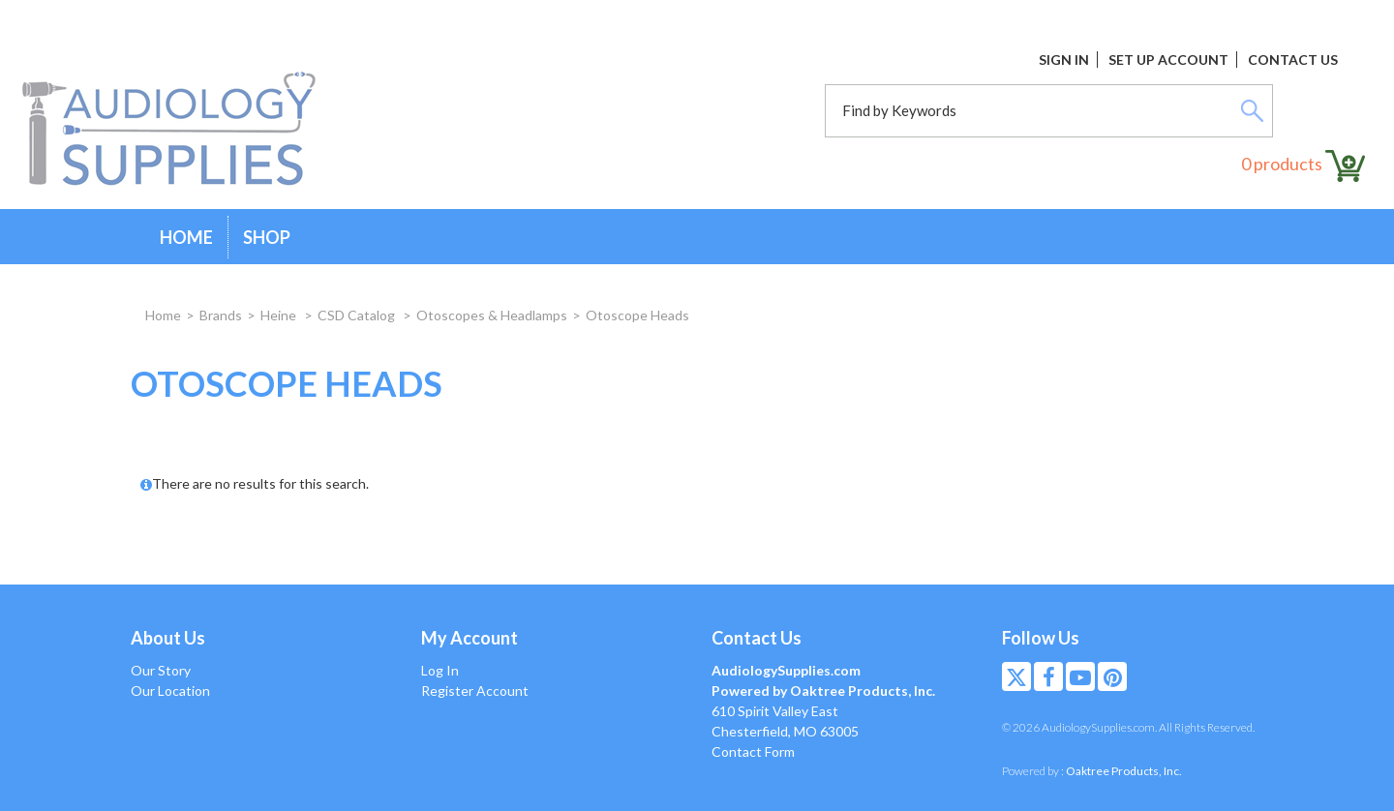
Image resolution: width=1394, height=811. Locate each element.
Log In (440, 670)
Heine (279, 315)
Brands (220, 315)
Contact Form (753, 751)
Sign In (1064, 59)
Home (186, 237)
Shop (266, 237)
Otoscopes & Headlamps (491, 315)
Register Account (475, 690)
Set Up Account (1168, 59)
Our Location (170, 690)
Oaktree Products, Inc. (1124, 771)
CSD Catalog (358, 315)
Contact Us (1293, 59)
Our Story (161, 670)
